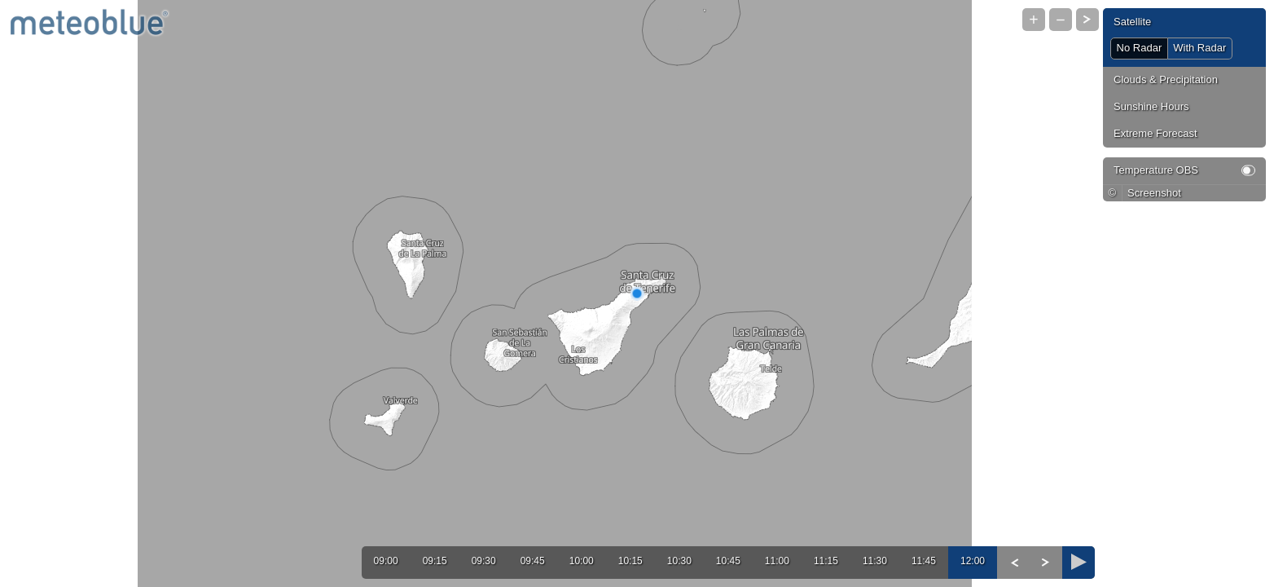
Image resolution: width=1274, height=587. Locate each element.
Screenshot (1154, 193)
